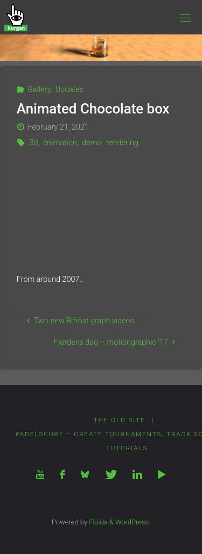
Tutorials (127, 448)
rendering (122, 142)
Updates (69, 89)
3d (33, 142)
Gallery (39, 89)
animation (60, 142)
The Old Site (119, 420)
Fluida (97, 522)
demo (91, 142)
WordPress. (132, 522)
